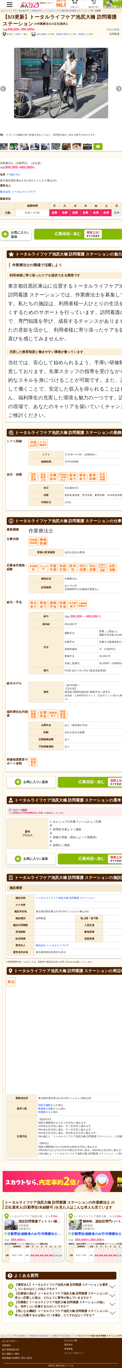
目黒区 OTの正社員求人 (62, 1336)
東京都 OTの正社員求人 (39, 1336)
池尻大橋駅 (41, 34)
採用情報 (68, 1349)
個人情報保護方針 (10, 1350)
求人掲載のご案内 (10, 1354)
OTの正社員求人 (20, 1336)
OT (14, 11)
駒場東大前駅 (61, 34)
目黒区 (18, 34)
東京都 (9, 34)
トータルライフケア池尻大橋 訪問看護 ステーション (66, 11)
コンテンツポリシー (74, 1353)
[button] (9, 3)
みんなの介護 (70, 1340)
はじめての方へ (9, 1341)
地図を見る (13, 174)
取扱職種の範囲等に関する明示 (17, 1358)
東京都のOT (24, 11)
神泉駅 (81, 34)
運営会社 (68, 1345)
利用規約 (6, 1345)
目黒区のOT (37, 11)
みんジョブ (5, 11)
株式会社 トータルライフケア (18, 191)
